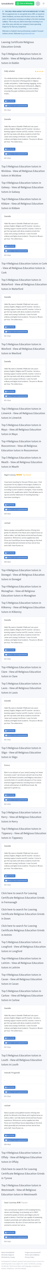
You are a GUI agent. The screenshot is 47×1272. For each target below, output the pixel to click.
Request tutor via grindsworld (16, 106)
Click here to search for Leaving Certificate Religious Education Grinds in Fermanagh (23, 897)
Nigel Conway (17, 474)
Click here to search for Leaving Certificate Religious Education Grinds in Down (23, 914)
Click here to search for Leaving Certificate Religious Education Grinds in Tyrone (23, 1173)
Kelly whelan (9, 71)
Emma (7, 765)
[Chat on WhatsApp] (24, 3)
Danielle (7, 119)
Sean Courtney (16, 1202)
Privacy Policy (29, 1257)
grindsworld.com (28, 33)
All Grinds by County (8, 1257)
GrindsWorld (7, 3)
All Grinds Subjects (7, 1255)
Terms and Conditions (32, 1255)
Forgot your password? (33, 1252)
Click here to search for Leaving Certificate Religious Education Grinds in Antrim (23, 930)
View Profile (9, 101)
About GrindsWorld (7, 1252)
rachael (7, 523)
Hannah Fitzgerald (12, 1072)
